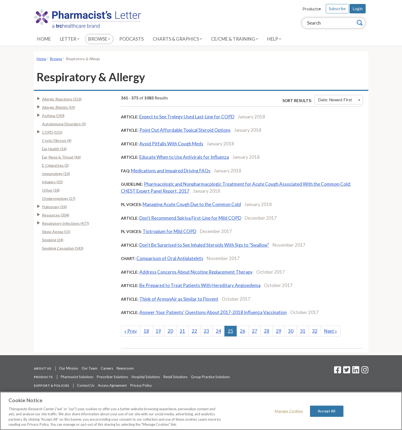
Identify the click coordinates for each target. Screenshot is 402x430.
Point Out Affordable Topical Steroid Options (185, 130)
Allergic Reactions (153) (62, 99)
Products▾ (312, 8)
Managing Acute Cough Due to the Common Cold (192, 204)
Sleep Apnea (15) (56, 231)
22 (194, 331)
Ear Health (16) (54, 148)
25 (230, 331)
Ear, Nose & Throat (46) (61, 157)
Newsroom (125, 368)
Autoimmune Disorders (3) (64, 124)
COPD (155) (52, 132)
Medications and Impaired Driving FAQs (170, 170)
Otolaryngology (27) (58, 198)
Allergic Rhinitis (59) (58, 107)
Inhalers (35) (52, 182)
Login (358, 8)
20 (170, 331)
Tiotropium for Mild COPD (169, 231)
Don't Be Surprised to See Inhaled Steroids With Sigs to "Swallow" (204, 245)
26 (242, 331)
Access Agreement (112, 385)
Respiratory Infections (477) (65, 223)
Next (330, 331)
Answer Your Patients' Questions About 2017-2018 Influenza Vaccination (213, 312)
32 (314, 331)
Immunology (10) (56, 173)
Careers (107, 368)
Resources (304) (55, 215)
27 (254, 331)
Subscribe (337, 8)
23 (206, 331)
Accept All (326, 411)
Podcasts (131, 39)
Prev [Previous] (130, 331)
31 (302, 331)
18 (146, 331)
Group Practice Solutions (210, 377)
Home (44, 39)
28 (266, 331)
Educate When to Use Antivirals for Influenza (184, 157)
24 (218, 331)
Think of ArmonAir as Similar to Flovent (178, 299)
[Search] (360, 22)
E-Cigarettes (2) (55, 165)
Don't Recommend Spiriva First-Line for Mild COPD (190, 218)
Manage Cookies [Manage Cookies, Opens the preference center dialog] (289, 411)
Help (274, 39)
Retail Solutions (175, 377)
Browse (99, 39)
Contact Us (85, 385)
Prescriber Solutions (112, 377)
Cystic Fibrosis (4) (56, 140)
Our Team (89, 368)
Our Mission (68, 368)
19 (158, 331)
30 (290, 331)
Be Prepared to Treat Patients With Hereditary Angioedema (200, 285)
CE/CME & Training (234, 39)
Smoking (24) (52, 240)
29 (278, 331)
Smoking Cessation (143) (62, 248)
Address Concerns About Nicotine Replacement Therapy (196, 272)
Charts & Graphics (177, 39)
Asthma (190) (53, 115)
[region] (201, 411)
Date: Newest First (339, 99)
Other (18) (51, 190)
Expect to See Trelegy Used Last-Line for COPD (186, 116)
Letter (69, 39)
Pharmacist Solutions (77, 377)
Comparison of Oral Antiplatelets (169, 258)
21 (182, 331)
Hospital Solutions (146, 377)
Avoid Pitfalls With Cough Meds (171, 143)
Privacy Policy (141, 385)
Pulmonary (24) (54, 206)
